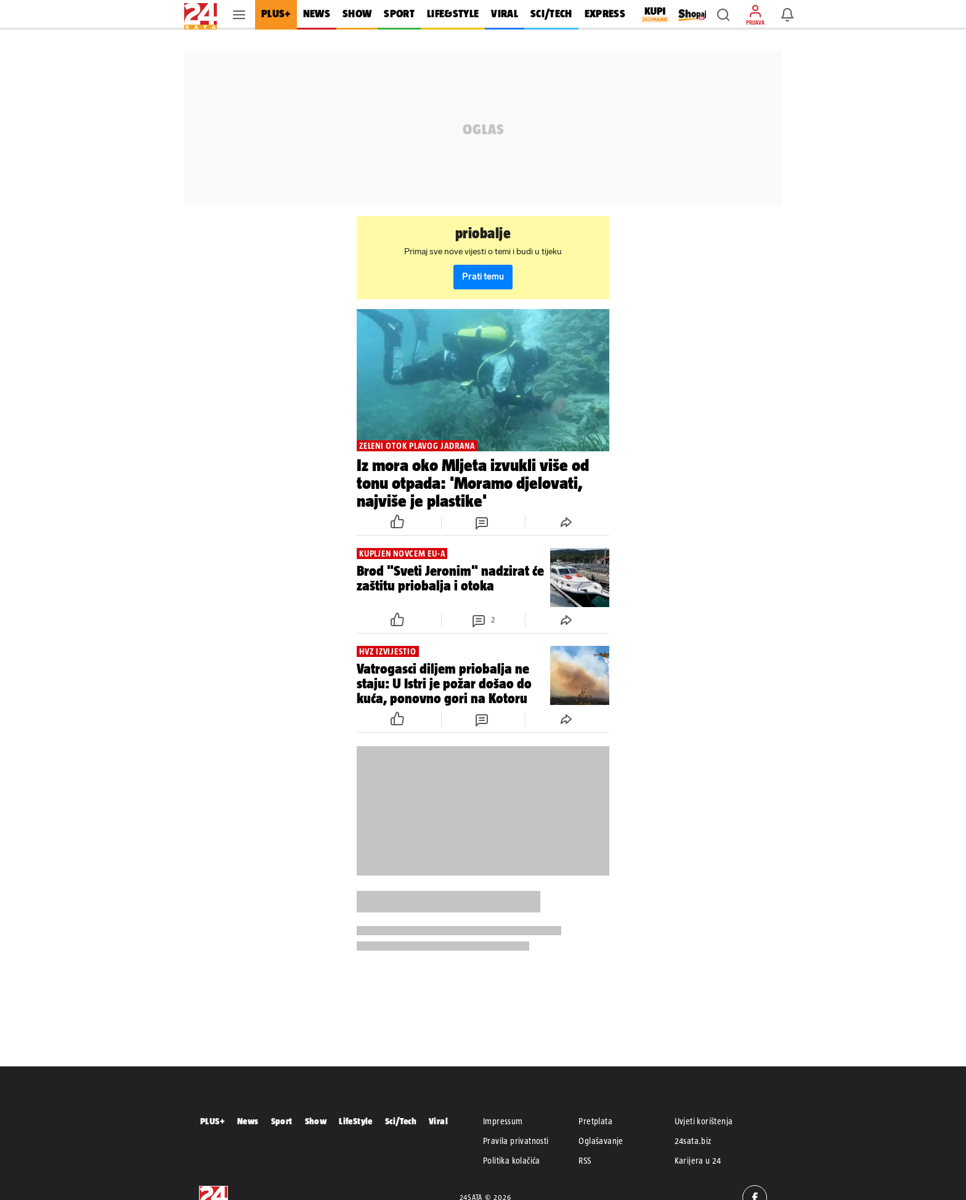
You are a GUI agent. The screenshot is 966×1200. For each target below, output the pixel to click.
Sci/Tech (400, 1121)
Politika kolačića (511, 1161)
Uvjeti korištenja (704, 1121)
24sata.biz (693, 1141)
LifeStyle (356, 1121)
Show (316, 1121)
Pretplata (595, 1121)
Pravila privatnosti (516, 1141)
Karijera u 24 (698, 1161)
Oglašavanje (600, 1141)
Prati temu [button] (483, 277)
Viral (438, 1121)
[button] (723, 14)
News (248, 1121)
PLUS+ (212, 1121)
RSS (584, 1161)
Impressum (503, 1121)
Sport (282, 1121)
